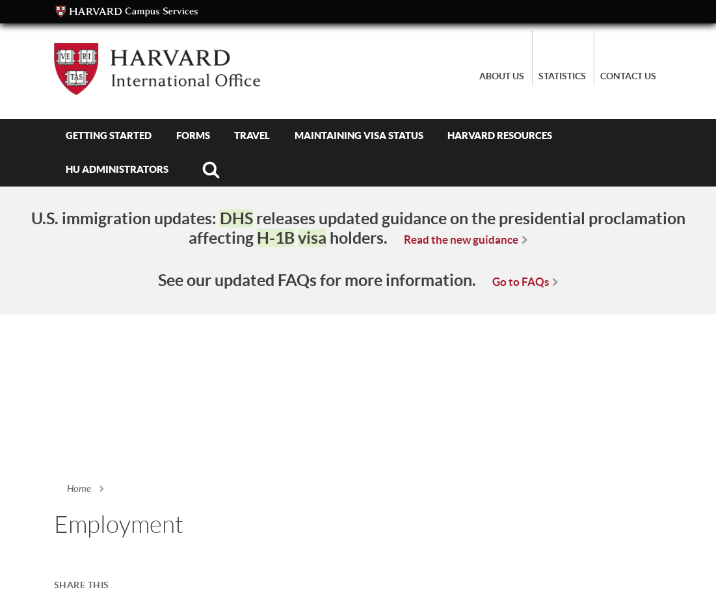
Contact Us (628, 76)
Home (79, 489)
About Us (501, 76)
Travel (252, 135)
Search (211, 170)
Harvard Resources (499, 135)
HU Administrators (117, 169)
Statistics (562, 76)
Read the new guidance (461, 239)
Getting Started (109, 135)
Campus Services (127, 11)
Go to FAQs (520, 282)
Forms (193, 135)
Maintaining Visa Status (359, 135)
